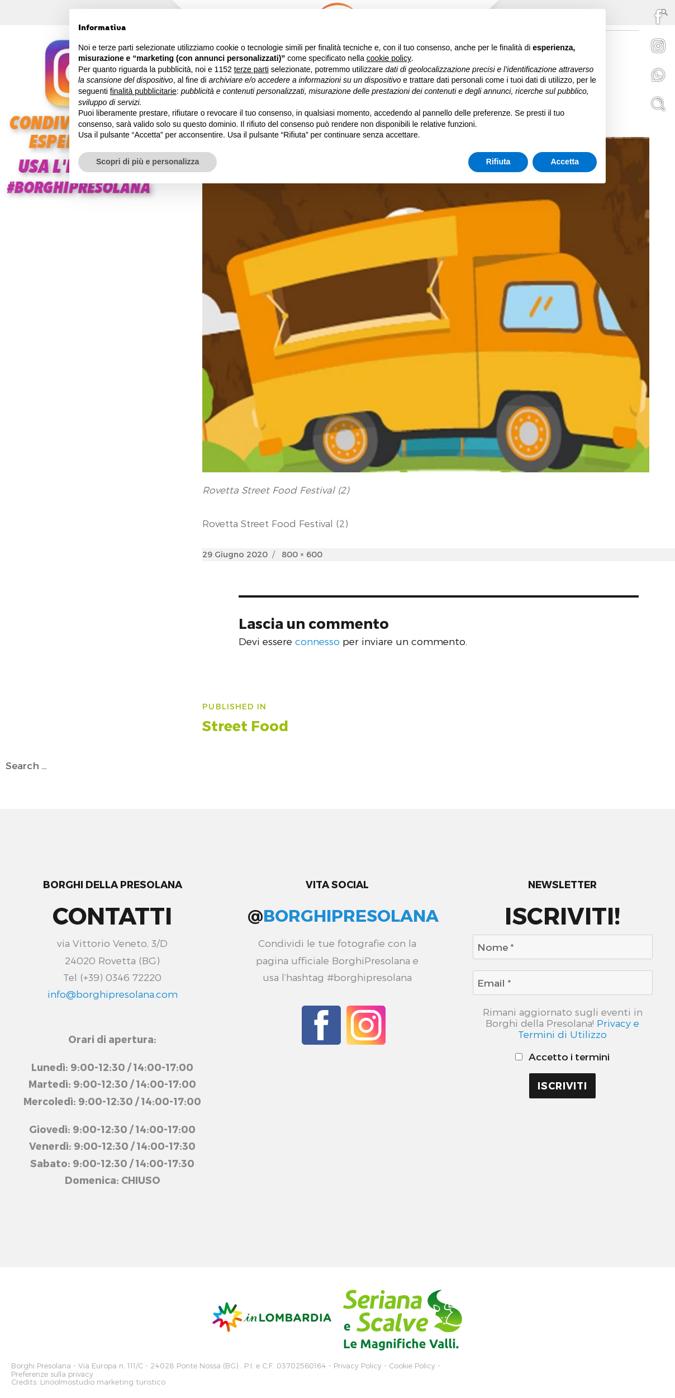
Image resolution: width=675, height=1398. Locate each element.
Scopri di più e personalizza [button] (147, 161)
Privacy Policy (358, 1365)
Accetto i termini (562, 1056)
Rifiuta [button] (498, 161)
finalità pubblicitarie (143, 91)
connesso (317, 641)
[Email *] (563, 982)
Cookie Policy (412, 1365)
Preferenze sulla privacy (52, 1372)
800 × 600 (302, 554)
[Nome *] (563, 947)
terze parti (251, 69)
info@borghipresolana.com (112, 993)
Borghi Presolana (41, 1365)
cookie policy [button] (389, 58)
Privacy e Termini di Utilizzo (578, 1028)
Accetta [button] (564, 161)
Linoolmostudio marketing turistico (102, 1379)
